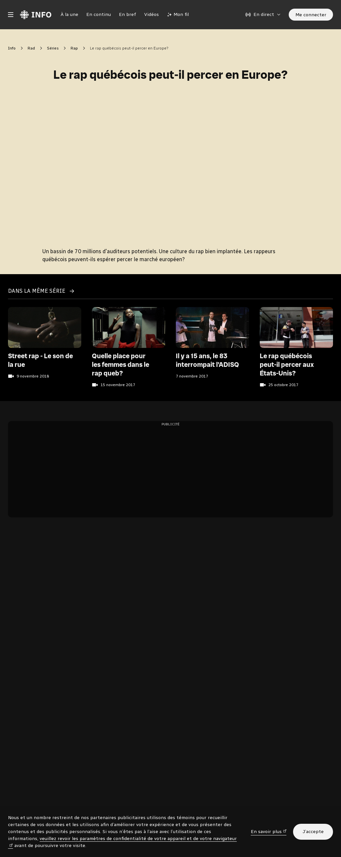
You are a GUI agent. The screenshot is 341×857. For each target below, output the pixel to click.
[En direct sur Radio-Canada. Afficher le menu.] (263, 15)
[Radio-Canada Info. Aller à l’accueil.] (35, 15)
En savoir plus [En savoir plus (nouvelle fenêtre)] (269, 831)
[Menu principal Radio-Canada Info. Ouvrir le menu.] (11, 15)
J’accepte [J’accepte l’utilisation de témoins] (313, 831)
